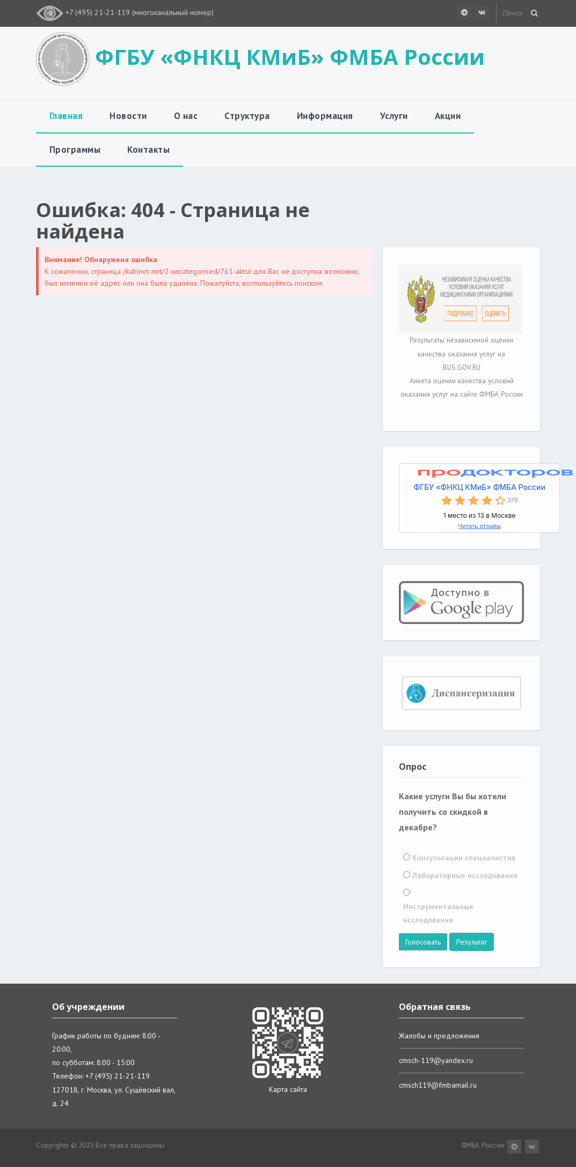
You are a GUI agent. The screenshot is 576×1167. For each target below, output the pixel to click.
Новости (128, 116)
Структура (247, 116)
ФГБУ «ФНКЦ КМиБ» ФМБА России (479, 487)
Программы (75, 149)
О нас (186, 116)
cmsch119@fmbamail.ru (438, 1085)
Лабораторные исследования (464, 875)
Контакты (148, 149)
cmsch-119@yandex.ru (436, 1060)
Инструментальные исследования (438, 913)
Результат (471, 942)
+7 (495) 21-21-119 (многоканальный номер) (139, 12)
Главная (66, 116)
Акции (448, 116)
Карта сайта (288, 1089)
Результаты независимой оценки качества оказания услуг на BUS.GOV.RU (461, 353)
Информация (325, 116)
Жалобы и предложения (439, 1035)
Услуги (394, 116)
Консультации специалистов (463, 858)
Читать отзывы (479, 526)
